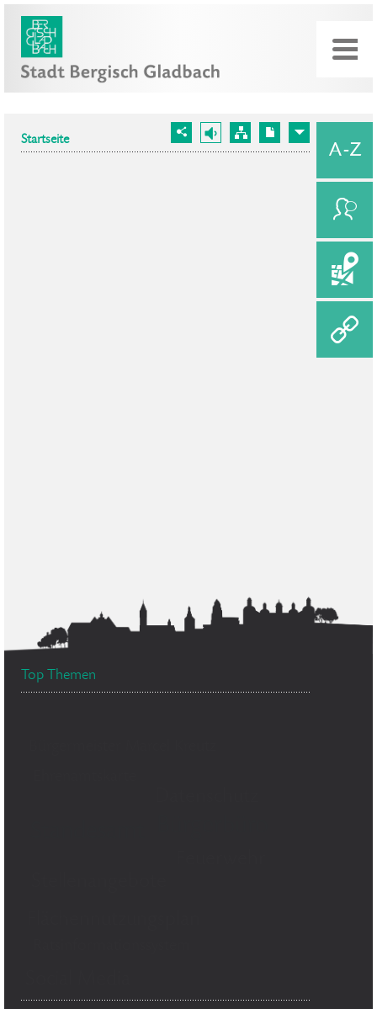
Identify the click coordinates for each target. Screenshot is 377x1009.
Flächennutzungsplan (113, 920)
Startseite (45, 140)
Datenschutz (206, 797)
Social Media (77, 979)
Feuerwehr (221, 859)
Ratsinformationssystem (111, 946)
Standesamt (87, 833)
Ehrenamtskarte (84, 777)
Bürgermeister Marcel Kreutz (122, 747)
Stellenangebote (99, 882)
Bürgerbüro (212, 827)
